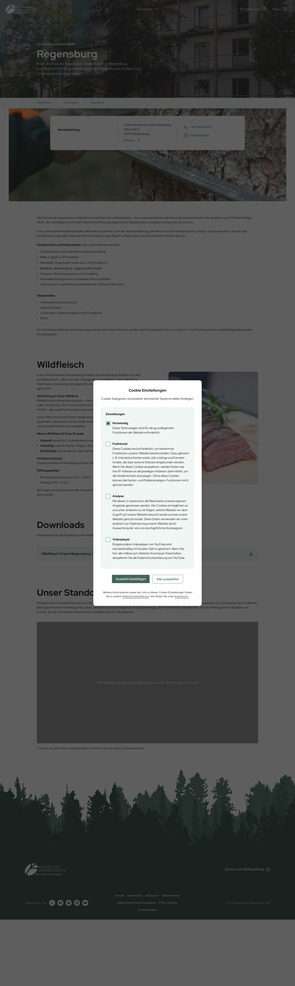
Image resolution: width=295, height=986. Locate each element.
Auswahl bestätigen (131, 579)
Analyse (118, 496)
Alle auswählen (168, 579)
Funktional (120, 444)
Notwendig (120, 423)
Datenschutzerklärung (135, 596)
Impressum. (182, 596)
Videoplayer (121, 539)
